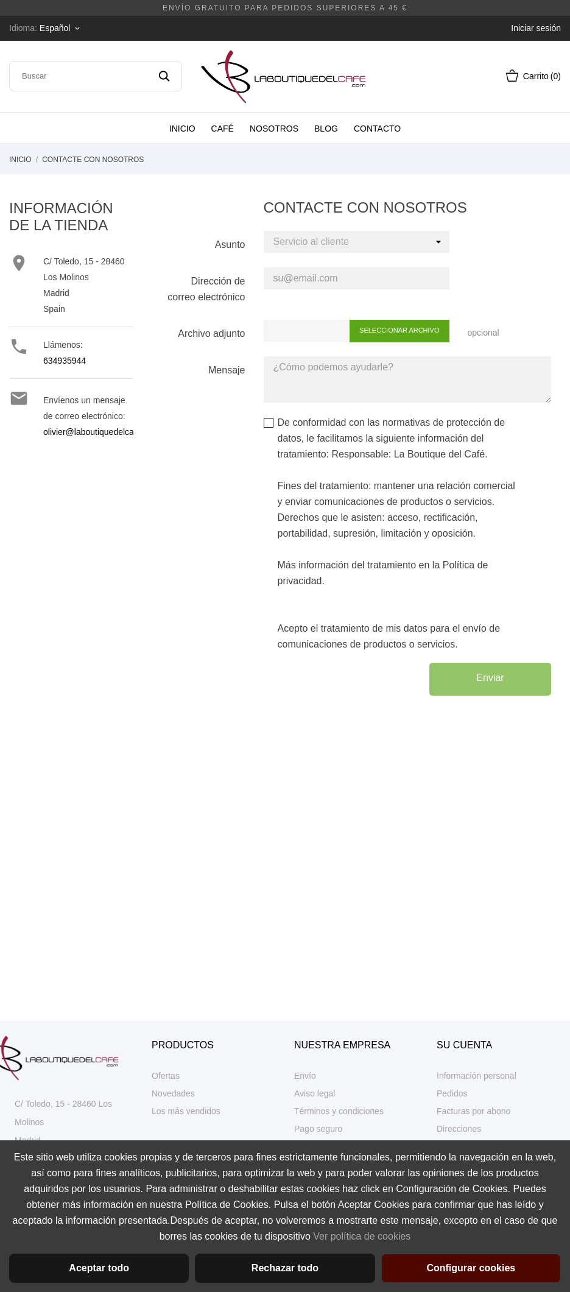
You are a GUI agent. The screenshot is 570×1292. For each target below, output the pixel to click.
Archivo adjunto (211, 333)
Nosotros (274, 128)
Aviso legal (314, 1093)
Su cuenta (464, 1045)
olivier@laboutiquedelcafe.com (101, 432)
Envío (305, 1076)
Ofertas (166, 1076)
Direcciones (459, 1129)
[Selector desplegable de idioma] (61, 28)
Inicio (182, 128)
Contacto (377, 128)
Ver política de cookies (361, 1236)
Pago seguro (318, 1129)
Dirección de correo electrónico (206, 289)
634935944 (64, 360)
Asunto (230, 244)
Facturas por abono (473, 1111)
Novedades (173, 1093)
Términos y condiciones (339, 1111)
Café (222, 128)
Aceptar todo (99, 1268)
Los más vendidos (186, 1111)
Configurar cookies (470, 1268)
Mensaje (226, 370)
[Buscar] (95, 76)
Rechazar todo (285, 1268)
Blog (326, 128)
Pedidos (452, 1093)
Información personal (476, 1076)
